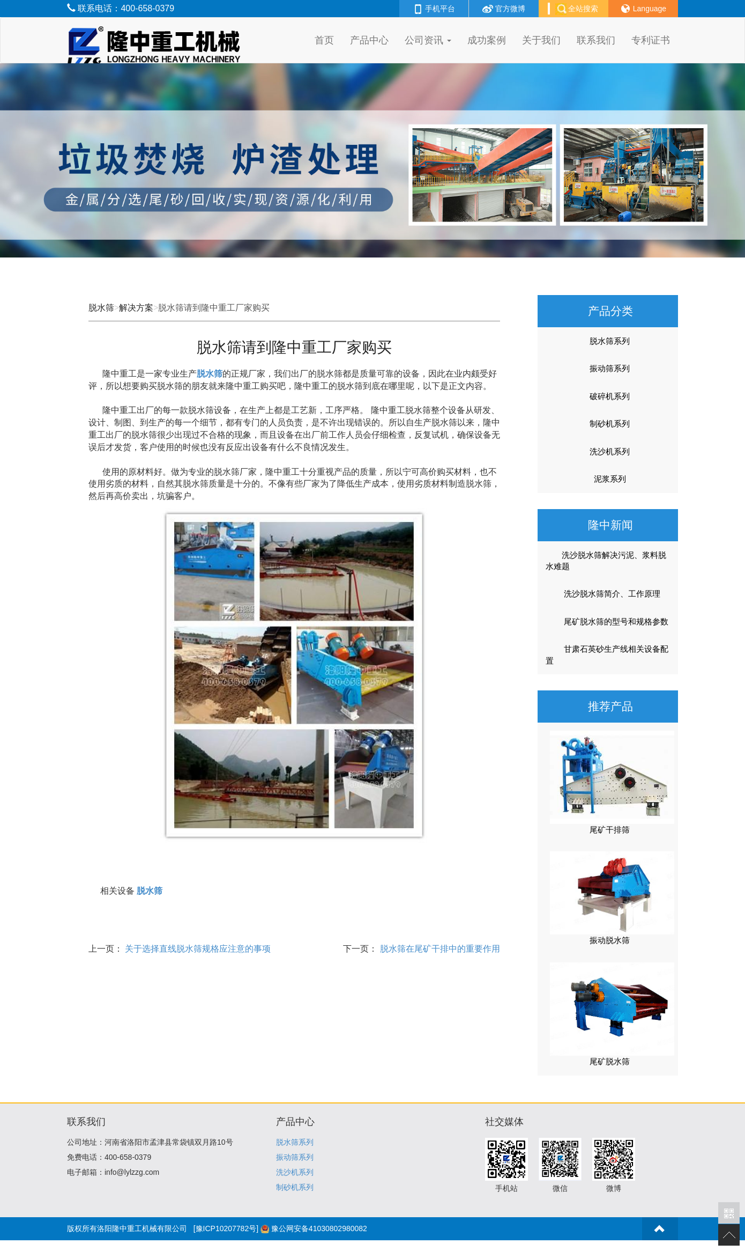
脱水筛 (101, 307)
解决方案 (136, 307)
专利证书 (650, 40)
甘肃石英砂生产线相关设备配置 (607, 654)
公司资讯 (428, 40)
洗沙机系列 (610, 451)
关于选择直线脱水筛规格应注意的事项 (197, 948)
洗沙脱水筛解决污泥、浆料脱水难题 (606, 560)
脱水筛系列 (610, 340)
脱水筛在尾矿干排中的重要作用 (438, 948)
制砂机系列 (610, 423)
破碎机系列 (610, 396)
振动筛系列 (610, 368)
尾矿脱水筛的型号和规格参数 (609, 622)
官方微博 (503, 8)
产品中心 (369, 40)
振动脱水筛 (610, 940)
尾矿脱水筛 (610, 1061)
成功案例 (486, 40)
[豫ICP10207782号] (225, 1228)
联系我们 (596, 40)
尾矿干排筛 (610, 829)
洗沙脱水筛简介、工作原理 (605, 594)
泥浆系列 (610, 478)
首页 (324, 40)
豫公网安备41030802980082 (319, 1228)
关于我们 (541, 40)
